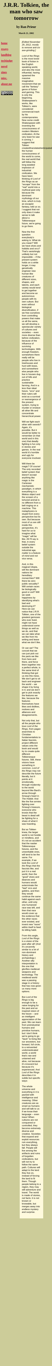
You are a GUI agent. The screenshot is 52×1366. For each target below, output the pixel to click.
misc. (4, 78)
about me (6, 83)
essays (4, 48)
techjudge (7, 60)
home (4, 43)
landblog (6, 54)
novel (4, 66)
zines (4, 72)
